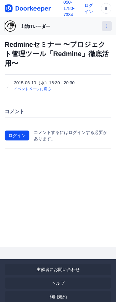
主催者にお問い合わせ (58, 269)
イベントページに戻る (32, 89)
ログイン (17, 135)
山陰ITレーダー (35, 26)
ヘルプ (58, 283)
